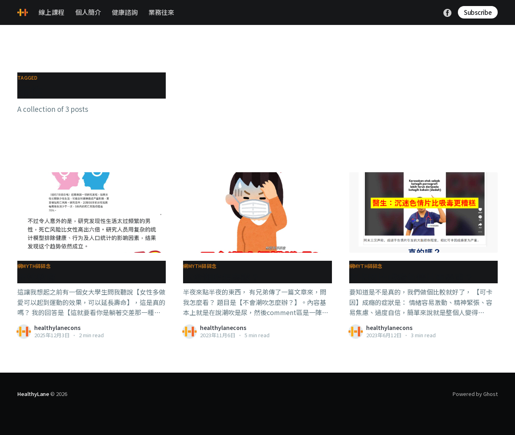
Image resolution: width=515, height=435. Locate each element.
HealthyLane (33, 394)
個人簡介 (88, 12)
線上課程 (51, 12)
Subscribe (478, 12)
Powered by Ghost (475, 394)
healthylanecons (57, 328)
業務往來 (161, 12)
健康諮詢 (125, 12)
